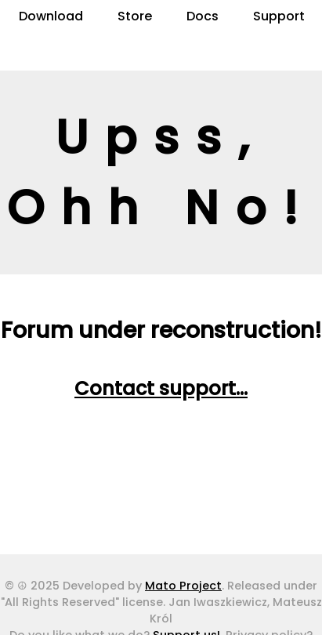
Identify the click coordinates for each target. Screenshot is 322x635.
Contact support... (161, 388)
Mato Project (183, 585)
